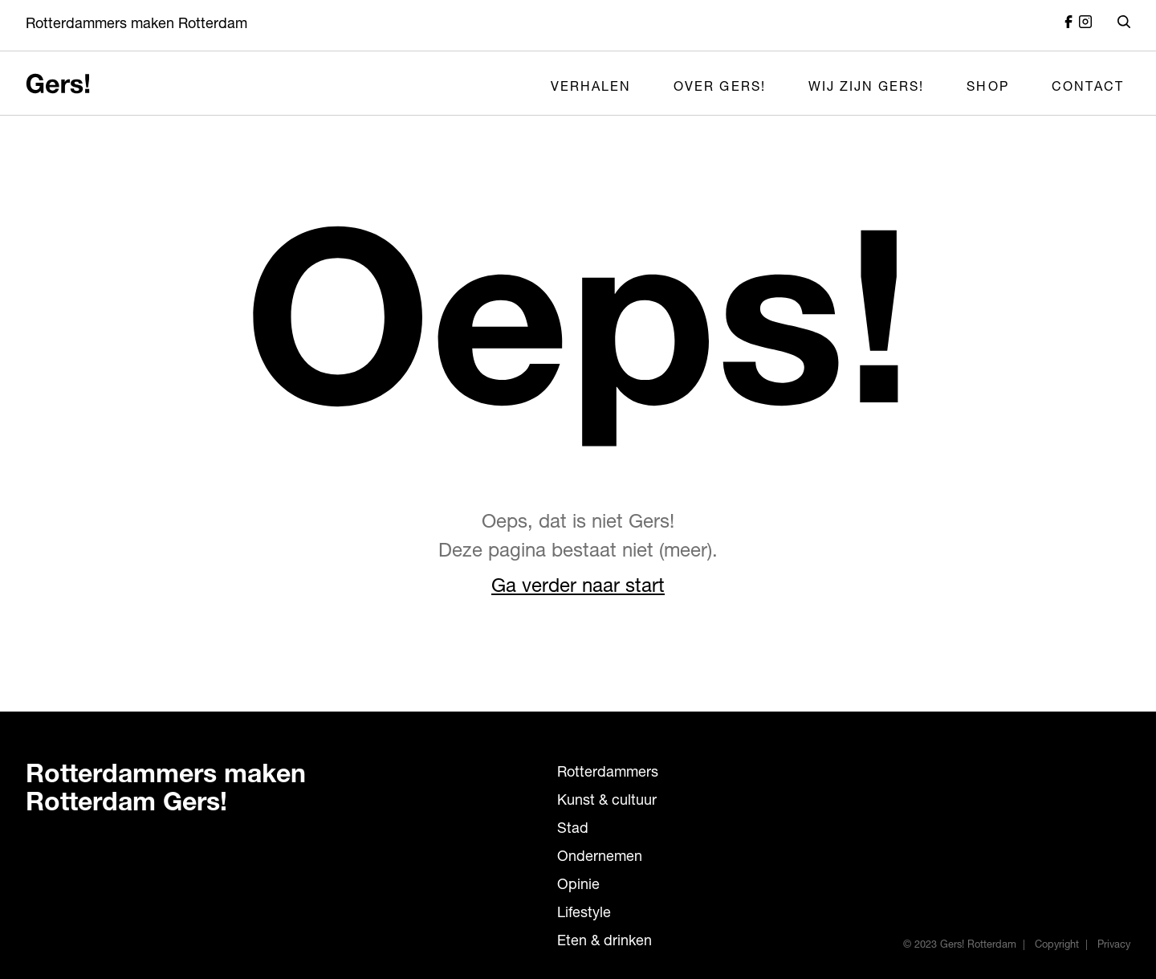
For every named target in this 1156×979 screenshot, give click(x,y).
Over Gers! (720, 88)
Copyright (1057, 945)
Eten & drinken (604, 942)
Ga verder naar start (578, 588)
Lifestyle (584, 914)
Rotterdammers (607, 773)
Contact (1088, 88)
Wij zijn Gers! (866, 88)
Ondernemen (599, 858)
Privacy (1113, 945)
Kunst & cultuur (607, 801)
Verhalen (591, 88)
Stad (572, 829)
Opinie (578, 886)
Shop (987, 88)
